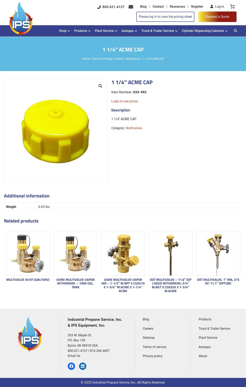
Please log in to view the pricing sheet (165, 17)
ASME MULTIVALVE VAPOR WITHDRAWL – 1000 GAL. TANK (75, 283)
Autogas (128, 31)
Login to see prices (124, 101)
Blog (143, 6)
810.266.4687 (100, 351)
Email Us (74, 356)
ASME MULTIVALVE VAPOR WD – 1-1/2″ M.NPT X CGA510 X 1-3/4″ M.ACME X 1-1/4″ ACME (123, 285)
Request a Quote (217, 17)
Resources (177, 6)
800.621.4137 (111, 7)
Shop (63, 31)
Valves (119, 59)
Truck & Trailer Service (157, 31)
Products (80, 31)
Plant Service (104, 31)
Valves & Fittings (102, 59)
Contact (158, 6)
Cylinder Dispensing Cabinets (203, 31)
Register (197, 6)
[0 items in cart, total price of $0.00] (232, 7)
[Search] (235, 31)
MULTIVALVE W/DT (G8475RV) (27, 280)
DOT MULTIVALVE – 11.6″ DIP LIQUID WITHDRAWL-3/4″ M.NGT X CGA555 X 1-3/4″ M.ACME (171, 285)
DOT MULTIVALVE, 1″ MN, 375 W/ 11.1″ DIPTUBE (218, 281)
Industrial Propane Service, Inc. (114, 382)
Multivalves (133, 59)
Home (86, 59)
